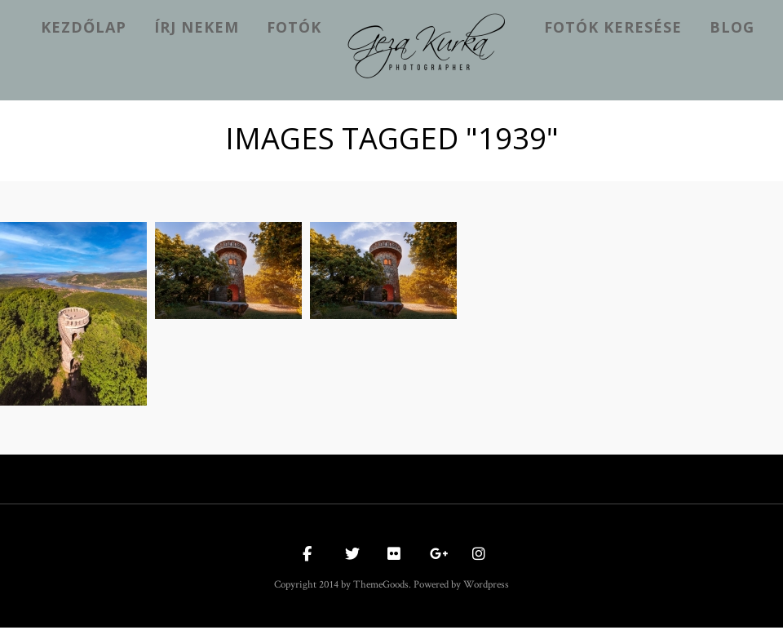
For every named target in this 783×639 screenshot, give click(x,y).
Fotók (294, 27)
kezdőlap (83, 27)
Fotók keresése (613, 27)
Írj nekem (196, 27)
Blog (732, 27)
